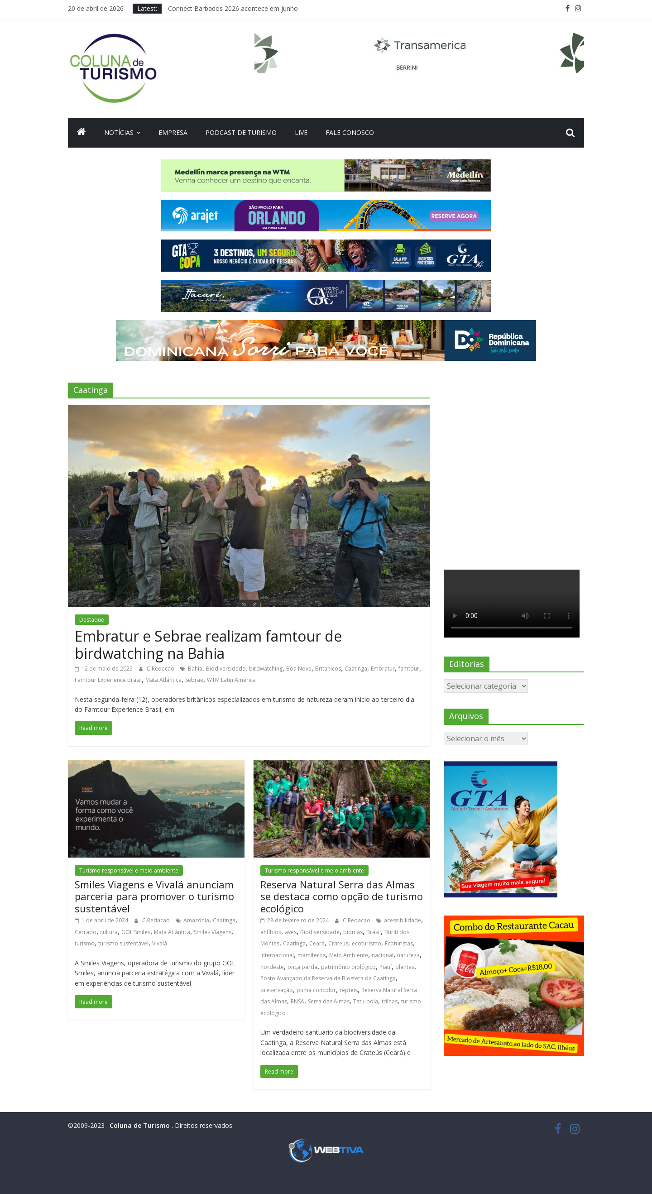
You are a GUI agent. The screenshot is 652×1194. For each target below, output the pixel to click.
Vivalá (159, 943)
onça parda (302, 967)
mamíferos (311, 955)
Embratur (383, 668)
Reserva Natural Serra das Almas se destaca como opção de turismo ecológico (341, 896)
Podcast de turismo (241, 132)
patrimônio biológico (348, 967)
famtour (408, 668)
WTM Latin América (231, 680)
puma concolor (316, 990)
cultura (109, 932)
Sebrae (194, 680)
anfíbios (270, 932)
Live (301, 132)
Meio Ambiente (348, 955)
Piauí (385, 967)
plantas (404, 967)
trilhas (390, 1001)
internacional (277, 955)
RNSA (297, 1001)
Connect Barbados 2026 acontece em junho (233, 8)
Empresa (172, 132)
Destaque (91, 619)
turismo (85, 943)
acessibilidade (402, 920)
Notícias (119, 132)
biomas (353, 932)
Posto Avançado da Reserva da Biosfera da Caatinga (328, 978)
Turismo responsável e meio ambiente (128, 870)
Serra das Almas (329, 1001)
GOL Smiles (135, 932)
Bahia (195, 668)
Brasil (373, 932)
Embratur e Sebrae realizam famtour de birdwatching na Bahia (208, 644)
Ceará (317, 943)
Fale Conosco (350, 132)
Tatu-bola (365, 1001)
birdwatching (266, 668)
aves (291, 932)
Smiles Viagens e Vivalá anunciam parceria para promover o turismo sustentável (154, 896)
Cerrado (85, 932)
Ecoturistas (399, 943)
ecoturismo (366, 943)
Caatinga (356, 668)
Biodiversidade (225, 668)
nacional (382, 955)
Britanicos (328, 668)
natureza (408, 955)
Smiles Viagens (212, 932)
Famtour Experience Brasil (108, 680)
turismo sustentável (123, 943)
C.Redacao (161, 668)
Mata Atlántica (163, 680)
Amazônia (196, 920)
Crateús (338, 943)
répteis (349, 990)
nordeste (272, 967)
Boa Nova (299, 668)
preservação (276, 990)
